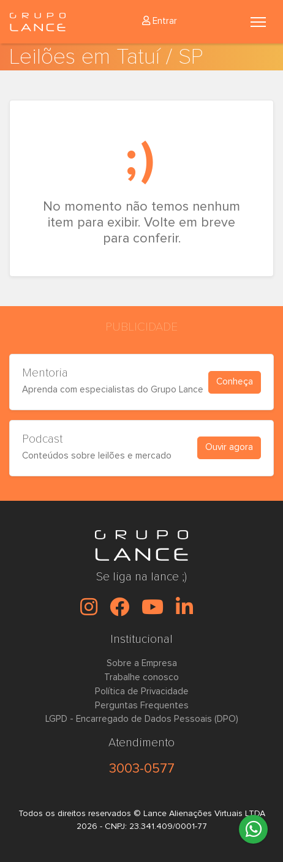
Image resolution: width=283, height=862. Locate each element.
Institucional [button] (141, 639)
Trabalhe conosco (141, 677)
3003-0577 (142, 768)
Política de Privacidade (142, 691)
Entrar (159, 21)
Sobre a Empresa (142, 663)
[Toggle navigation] (258, 22)
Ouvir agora (229, 447)
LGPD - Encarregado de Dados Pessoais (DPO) (141, 719)
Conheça (234, 382)
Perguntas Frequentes (142, 705)
